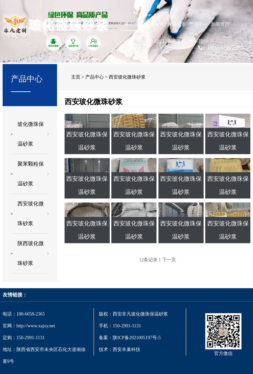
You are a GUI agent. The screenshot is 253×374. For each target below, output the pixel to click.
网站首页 (133, 24)
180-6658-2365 (225, 47)
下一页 (169, 259)
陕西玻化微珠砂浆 (30, 253)
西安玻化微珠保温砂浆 (87, 141)
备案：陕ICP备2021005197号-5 (130, 337)
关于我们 (155, 41)
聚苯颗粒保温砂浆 (30, 173)
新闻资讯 (220, 24)
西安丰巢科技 (126, 349)
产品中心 (198, 24)
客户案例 (176, 41)
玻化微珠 (155, 24)
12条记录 (148, 259)
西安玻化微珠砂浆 (30, 213)
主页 (75, 77)
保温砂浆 (176, 24)
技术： (106, 349)
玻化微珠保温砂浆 (30, 134)
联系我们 (198, 41)
